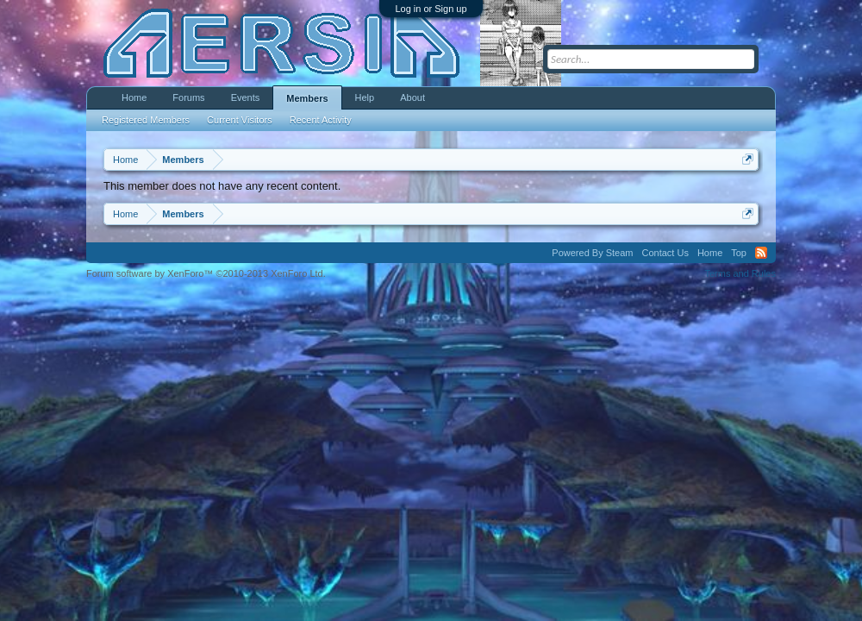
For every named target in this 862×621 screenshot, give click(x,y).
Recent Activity (321, 120)
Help (365, 97)
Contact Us (664, 253)
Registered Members (146, 120)
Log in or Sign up (430, 8)
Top (738, 253)
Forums (188, 97)
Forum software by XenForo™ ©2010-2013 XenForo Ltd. (206, 273)
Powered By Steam (592, 253)
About (412, 97)
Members (307, 98)
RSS (761, 253)
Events (245, 97)
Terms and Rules (740, 273)
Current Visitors (239, 120)
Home (134, 97)
